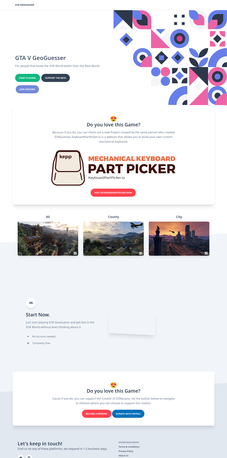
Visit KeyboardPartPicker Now (113, 192)
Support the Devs (55, 77)
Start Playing (27, 77)
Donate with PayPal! (128, 413)
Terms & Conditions (129, 446)
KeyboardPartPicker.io (86, 137)
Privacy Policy (126, 451)
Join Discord (27, 89)
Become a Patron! (97, 413)
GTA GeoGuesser (24, 4)
